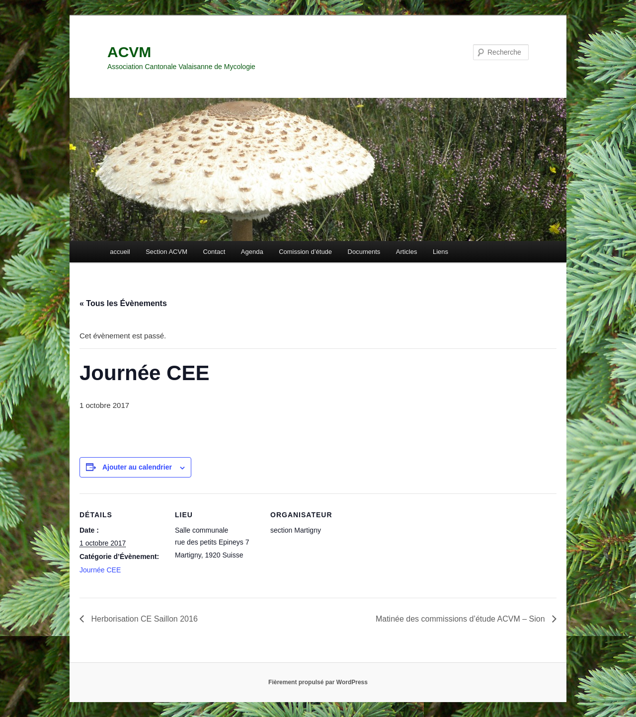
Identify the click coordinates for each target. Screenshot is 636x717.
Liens (440, 251)
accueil (120, 251)
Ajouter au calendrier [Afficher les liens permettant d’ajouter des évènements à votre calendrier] (137, 467)
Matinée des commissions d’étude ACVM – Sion (461, 619)
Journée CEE (100, 570)
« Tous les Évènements (123, 303)
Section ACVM (166, 251)
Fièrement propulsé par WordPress (318, 682)
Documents (364, 251)
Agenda (252, 251)
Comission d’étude (305, 251)
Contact (214, 251)
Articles (406, 251)
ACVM (129, 52)
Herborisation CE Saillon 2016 (143, 619)
